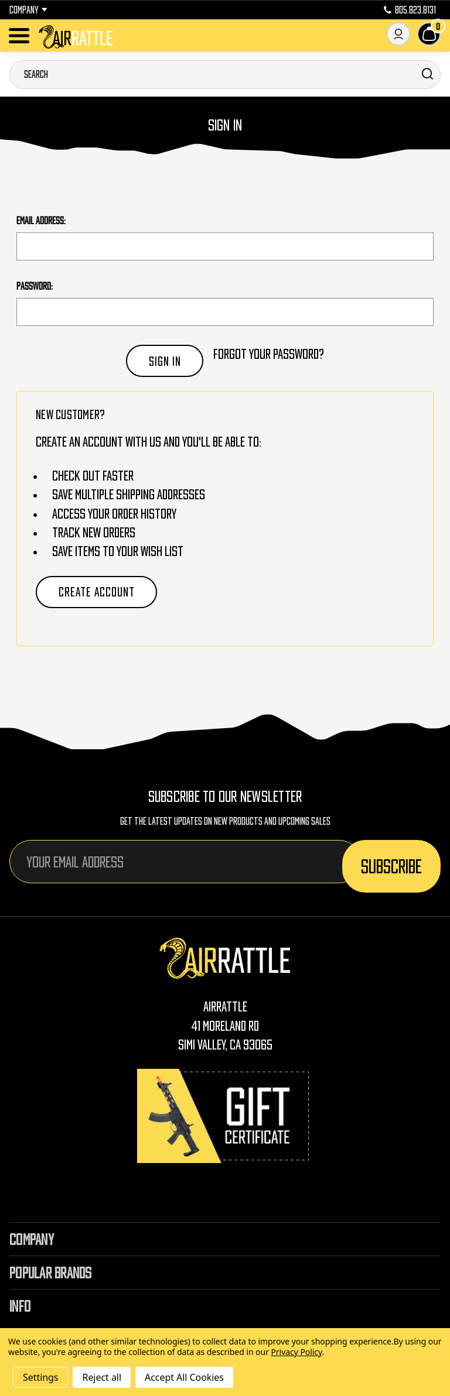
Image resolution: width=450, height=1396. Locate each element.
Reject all (101, 1377)
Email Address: (41, 220)
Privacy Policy (296, 1351)
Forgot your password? (268, 354)
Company (28, 10)
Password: (34, 286)
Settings (40, 1377)
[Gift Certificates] (225, 1116)
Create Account (97, 592)
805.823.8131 (410, 10)
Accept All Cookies (184, 1377)
